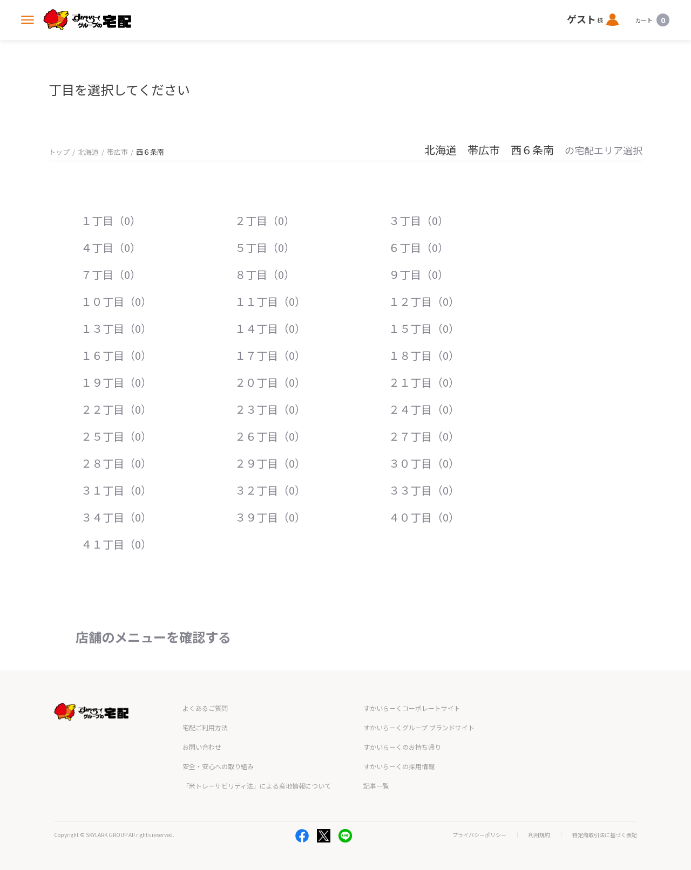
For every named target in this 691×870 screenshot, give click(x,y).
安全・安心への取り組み (218, 766)
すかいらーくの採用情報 (399, 766)
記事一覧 (376, 785)
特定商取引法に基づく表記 (604, 835)
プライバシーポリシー (479, 835)
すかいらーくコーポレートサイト (411, 708)
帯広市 (117, 151)
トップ (59, 151)
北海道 (88, 151)
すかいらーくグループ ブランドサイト (419, 727)
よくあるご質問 (205, 708)
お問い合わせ (201, 746)
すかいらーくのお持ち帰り (402, 746)
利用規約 (539, 835)
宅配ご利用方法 (205, 727)
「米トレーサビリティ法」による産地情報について (256, 785)
